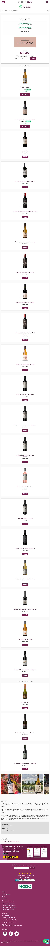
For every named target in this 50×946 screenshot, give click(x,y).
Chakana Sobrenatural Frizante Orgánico (25, 763)
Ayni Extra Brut (25, 702)
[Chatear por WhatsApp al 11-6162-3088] (25, 6)
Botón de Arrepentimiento (9, 907)
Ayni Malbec (25, 151)
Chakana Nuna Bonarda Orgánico (25, 394)
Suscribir (33, 58)
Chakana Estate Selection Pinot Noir (25, 302)
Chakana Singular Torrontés (25, 639)
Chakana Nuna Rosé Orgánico (25, 486)
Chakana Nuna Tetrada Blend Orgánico (25, 548)
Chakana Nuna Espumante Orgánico (25, 732)
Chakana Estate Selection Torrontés (25, 364)
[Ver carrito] (47, 2)
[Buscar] (48, 10)
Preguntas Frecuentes (8, 901)
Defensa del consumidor (8, 905)
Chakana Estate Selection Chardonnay (25, 242)
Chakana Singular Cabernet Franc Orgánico (25, 609)
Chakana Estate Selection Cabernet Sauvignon (25, 211)
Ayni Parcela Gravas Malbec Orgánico (25, 181)
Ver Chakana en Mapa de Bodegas (10, 841)
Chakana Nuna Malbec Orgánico (25, 455)
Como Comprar (6, 894)
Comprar (25, 94)
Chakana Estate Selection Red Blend (25, 332)
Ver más (25, 156)
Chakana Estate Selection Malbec (25, 272)
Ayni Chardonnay (25, 87)
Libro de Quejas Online (8, 909)
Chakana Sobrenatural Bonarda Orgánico (25, 669)
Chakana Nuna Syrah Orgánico (25, 518)
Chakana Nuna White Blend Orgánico (25, 579)
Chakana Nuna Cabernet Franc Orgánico (25, 425)
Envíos (3, 896)
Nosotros (4, 898)
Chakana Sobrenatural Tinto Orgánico (25, 119)
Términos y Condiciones (8, 903)
